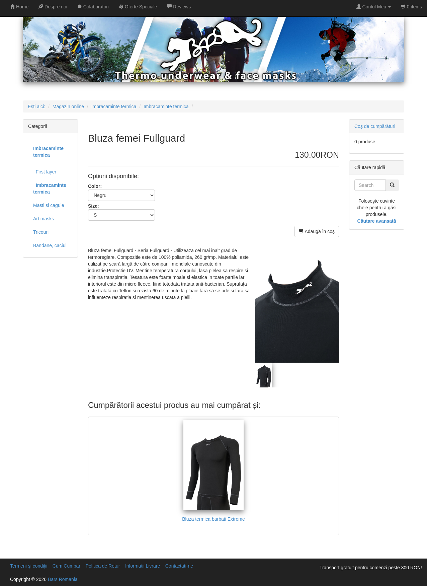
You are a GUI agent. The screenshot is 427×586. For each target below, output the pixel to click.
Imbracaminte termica (114, 106)
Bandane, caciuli (50, 245)
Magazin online (68, 106)
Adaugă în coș (317, 231)
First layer (44, 171)
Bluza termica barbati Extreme (213, 519)
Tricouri (41, 232)
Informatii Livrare (142, 566)
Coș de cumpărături (374, 126)
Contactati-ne (179, 566)
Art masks (43, 218)
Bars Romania (63, 579)
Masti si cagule (48, 205)
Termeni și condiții (28, 566)
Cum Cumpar (66, 566)
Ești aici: (36, 106)
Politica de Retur (103, 566)
